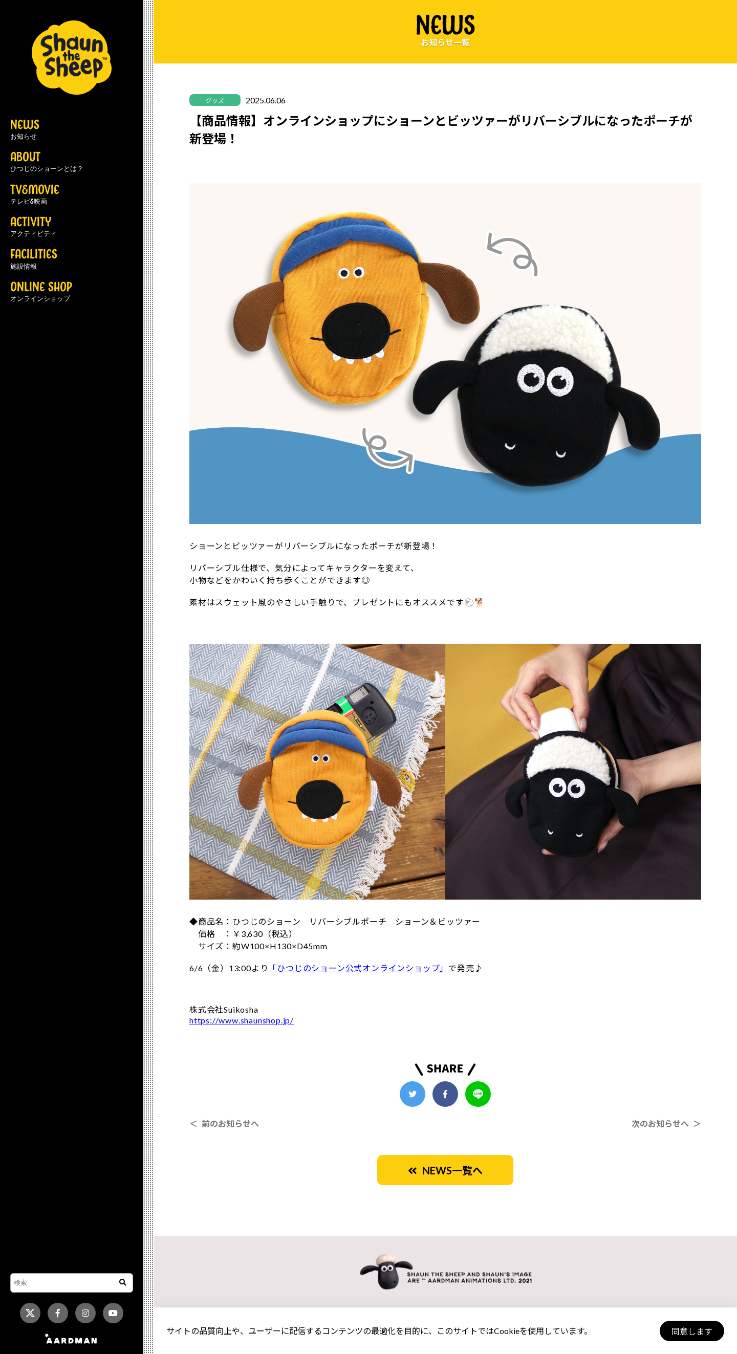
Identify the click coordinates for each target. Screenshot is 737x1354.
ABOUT (46, 162)
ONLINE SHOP (41, 292)
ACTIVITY (33, 227)
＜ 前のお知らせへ (224, 1123)
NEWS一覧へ (445, 1170)
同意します (691, 1331)
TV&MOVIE (34, 195)
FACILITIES (33, 259)
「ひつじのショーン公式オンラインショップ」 (358, 968)
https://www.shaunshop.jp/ (241, 1020)
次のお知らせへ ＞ (666, 1123)
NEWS (24, 130)
